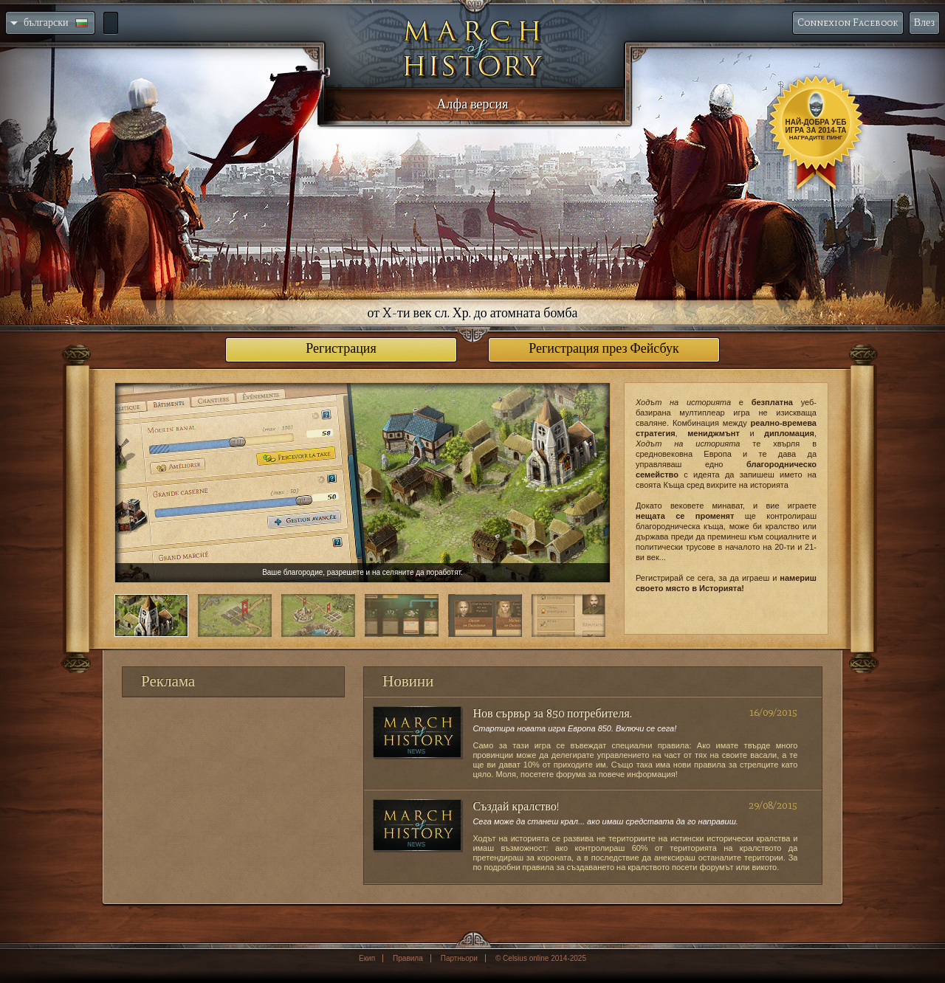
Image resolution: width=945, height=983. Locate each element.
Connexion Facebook (847, 22)
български (49, 22)
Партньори (459, 958)
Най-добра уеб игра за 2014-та (816, 129)
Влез (924, 22)
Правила (408, 958)
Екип (367, 958)
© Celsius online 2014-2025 (540, 958)
